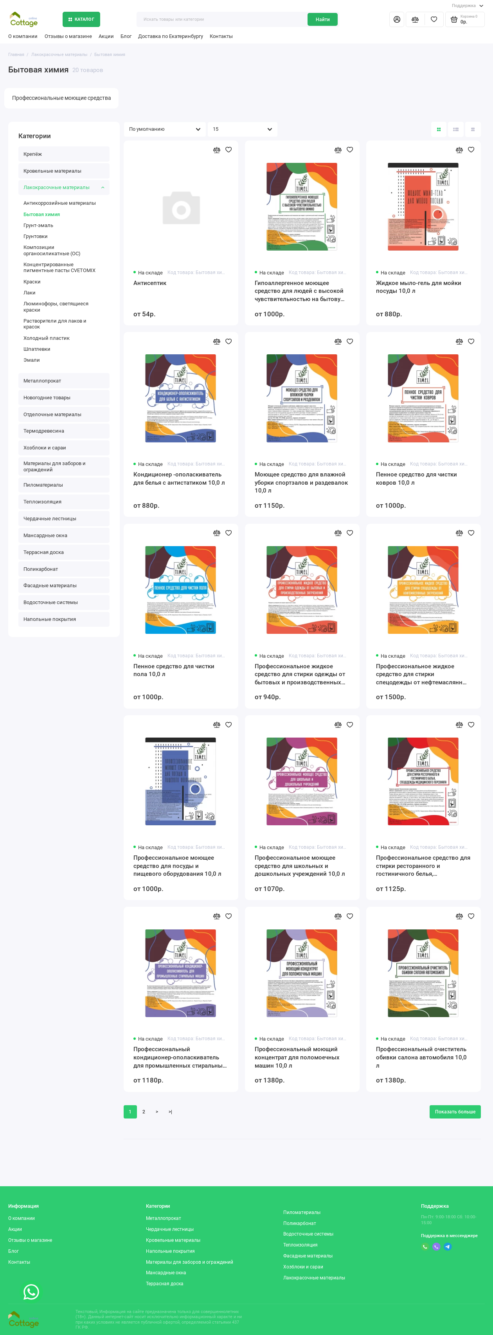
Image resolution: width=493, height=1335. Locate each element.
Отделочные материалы (52, 414)
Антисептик (149, 283)
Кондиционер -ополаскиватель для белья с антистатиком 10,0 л (179, 478)
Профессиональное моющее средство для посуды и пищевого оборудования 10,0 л (177, 865)
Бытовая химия (41, 214)
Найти (323, 19)
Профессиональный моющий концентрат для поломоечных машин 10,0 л (297, 1057)
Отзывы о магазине (68, 36)
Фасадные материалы (50, 585)
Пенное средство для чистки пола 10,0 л (173, 670)
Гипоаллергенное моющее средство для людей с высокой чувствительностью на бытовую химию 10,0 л (300, 291)
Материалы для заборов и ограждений (54, 466)
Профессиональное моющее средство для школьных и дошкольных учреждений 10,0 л (300, 865)
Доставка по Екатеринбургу (170, 36)
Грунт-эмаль (38, 225)
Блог (126, 36)
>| (170, 1112)
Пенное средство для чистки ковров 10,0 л (416, 478)
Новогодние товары (46, 397)
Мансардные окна (45, 535)
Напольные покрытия (49, 619)
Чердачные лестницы (49, 518)
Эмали (31, 360)
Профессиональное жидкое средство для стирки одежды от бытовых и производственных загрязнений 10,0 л (300, 675)
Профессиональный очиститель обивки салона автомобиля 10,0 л (421, 1057)
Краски (32, 282)
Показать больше (455, 1112)
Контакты (221, 36)
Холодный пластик (46, 338)
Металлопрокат (42, 381)
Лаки (29, 293)
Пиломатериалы (43, 485)
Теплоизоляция (42, 502)
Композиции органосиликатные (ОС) (52, 250)
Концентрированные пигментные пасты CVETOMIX (59, 267)
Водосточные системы (50, 602)
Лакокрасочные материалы (63, 187)
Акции (106, 36)
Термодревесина (43, 431)
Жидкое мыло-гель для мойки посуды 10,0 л (418, 287)
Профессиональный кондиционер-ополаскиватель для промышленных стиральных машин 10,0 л (179, 1058)
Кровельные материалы (52, 171)
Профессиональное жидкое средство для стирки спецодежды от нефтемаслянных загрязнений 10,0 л (423, 675)
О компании (23, 36)
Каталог (81, 19)
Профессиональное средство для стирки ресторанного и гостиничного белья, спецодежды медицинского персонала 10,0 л (423, 866)
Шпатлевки (36, 349)
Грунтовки (35, 236)
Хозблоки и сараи (44, 448)
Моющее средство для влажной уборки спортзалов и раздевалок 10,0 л (301, 482)
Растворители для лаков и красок (54, 324)
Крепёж (32, 154)
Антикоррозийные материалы (59, 203)
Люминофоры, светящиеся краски (55, 306)
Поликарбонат (40, 569)
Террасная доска (43, 552)
